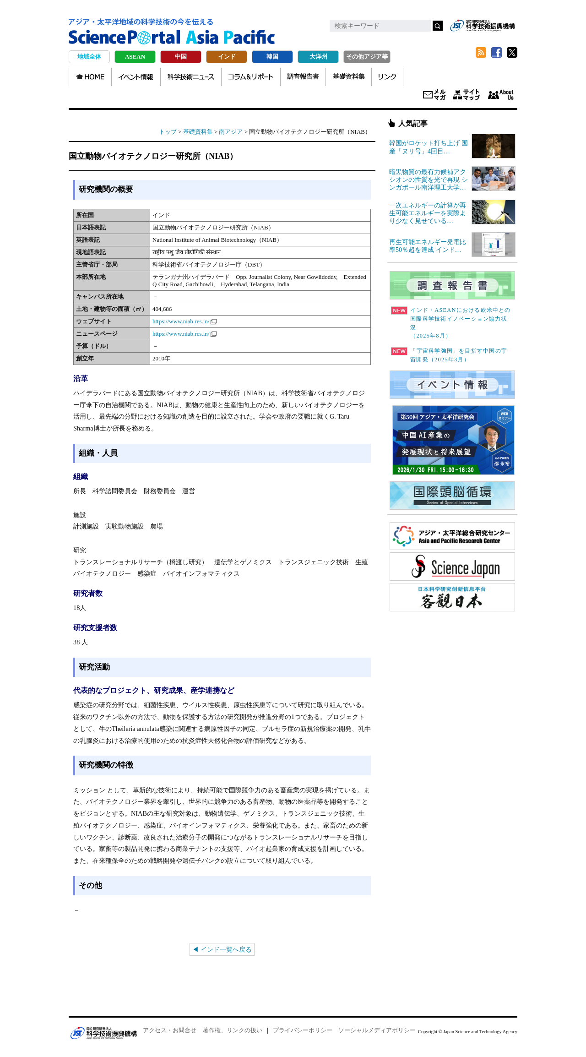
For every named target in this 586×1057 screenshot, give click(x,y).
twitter (511, 53)
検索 (438, 26)
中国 (181, 56)
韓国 (272, 56)
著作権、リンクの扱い (232, 1030)
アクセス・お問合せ (169, 1030)
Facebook (496, 53)
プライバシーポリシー (302, 1030)
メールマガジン (434, 95)
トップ (168, 131)
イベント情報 (136, 77)
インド (227, 56)
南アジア (231, 131)
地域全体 (89, 56)
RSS (480, 53)
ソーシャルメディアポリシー (377, 1030)
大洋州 (318, 56)
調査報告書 (303, 77)
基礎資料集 (348, 77)
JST (103, 1032)
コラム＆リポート (251, 77)
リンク (387, 77)
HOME (90, 77)
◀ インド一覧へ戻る (222, 949)
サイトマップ (466, 95)
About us (500, 95)
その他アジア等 (367, 56)
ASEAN (135, 56)
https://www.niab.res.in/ (180, 321)
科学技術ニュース (191, 77)
